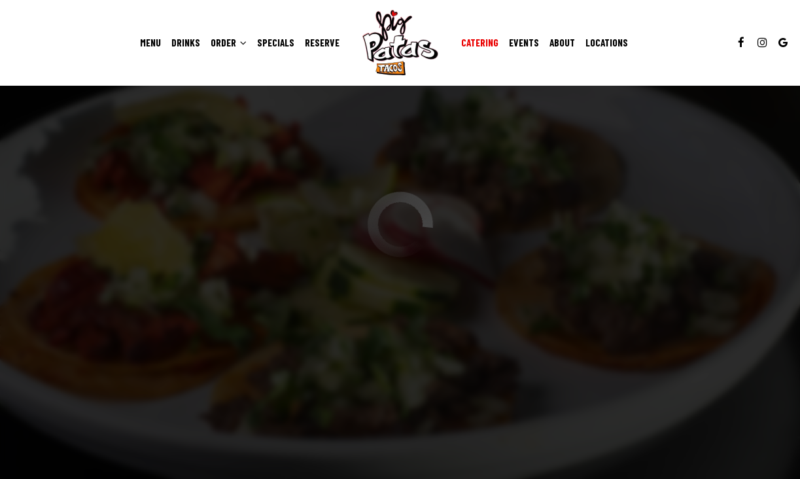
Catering (479, 42)
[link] (400, 42)
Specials (275, 42)
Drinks (185, 42)
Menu (150, 42)
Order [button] (229, 42)
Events (524, 42)
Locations (606, 42)
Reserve (322, 42)
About (562, 42)
